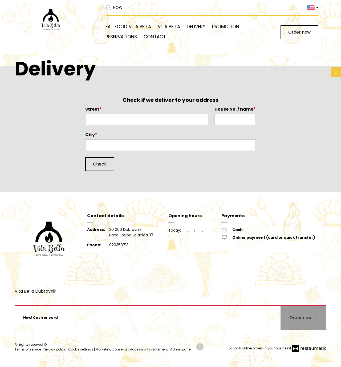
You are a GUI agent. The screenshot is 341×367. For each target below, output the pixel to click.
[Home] (63, 20)
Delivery (196, 26)
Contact (155, 37)
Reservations (121, 37)
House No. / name (233, 109)
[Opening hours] (202, 230)
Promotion (225, 26)
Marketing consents (112, 349)
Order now (299, 32)
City (90, 135)
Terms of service (28, 349)
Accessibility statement (149, 349)
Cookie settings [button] (81, 349)
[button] (312, 7)
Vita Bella (169, 26)
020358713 (118, 245)
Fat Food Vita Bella (128, 26)
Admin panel (180, 349)
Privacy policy (55, 349)
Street (92, 109)
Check (100, 164)
